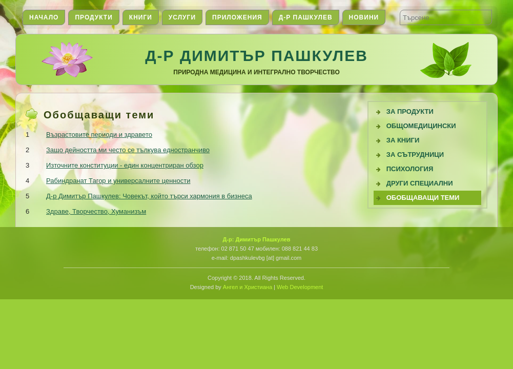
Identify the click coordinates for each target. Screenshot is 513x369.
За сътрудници (415, 154)
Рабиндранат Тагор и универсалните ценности (118, 180)
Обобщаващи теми (423, 197)
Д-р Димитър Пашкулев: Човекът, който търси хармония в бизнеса (149, 196)
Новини (364, 17)
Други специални (419, 183)
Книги (140, 17)
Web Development (300, 287)
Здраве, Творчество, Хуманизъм (96, 211)
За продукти (410, 111)
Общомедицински (421, 126)
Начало (43, 17)
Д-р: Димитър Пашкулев (256, 239)
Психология (410, 169)
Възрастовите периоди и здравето (99, 134)
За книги (403, 140)
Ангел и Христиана (247, 287)
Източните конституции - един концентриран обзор (124, 165)
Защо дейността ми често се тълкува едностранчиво (128, 150)
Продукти (93, 17)
